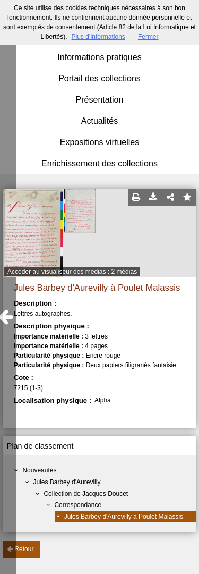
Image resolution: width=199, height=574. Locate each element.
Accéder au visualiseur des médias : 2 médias (72, 271)
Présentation (100, 99)
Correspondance (77, 505)
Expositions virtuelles (99, 142)
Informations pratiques (99, 57)
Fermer (148, 36)
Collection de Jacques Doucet (86, 493)
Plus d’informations (98, 36)
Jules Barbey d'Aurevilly (66, 482)
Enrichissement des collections (99, 163)
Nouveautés (39, 470)
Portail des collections (99, 78)
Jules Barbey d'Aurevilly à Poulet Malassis (123, 516)
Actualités (99, 120)
